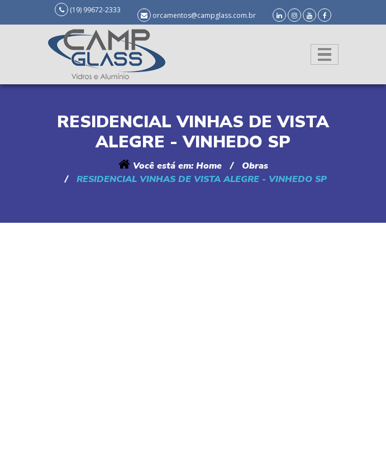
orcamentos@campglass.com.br (204, 15)
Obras (255, 166)
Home (209, 166)
